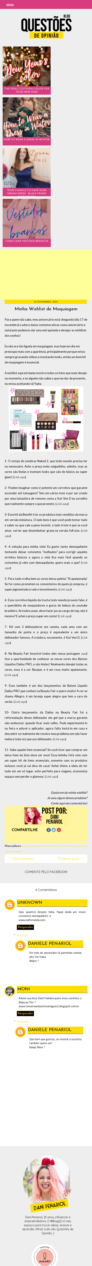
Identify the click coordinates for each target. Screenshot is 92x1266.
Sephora (8, 852)
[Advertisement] (46, 275)
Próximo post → (71, 858)
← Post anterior (21, 858)
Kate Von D (58, 846)
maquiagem (80, 846)
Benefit (39, 846)
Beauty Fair (27, 846)
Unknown (29, 903)
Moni (23, 989)
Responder (25, 927)
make (69, 846)
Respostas (22, 935)
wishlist (18, 852)
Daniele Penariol (50, 944)
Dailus (48, 846)
